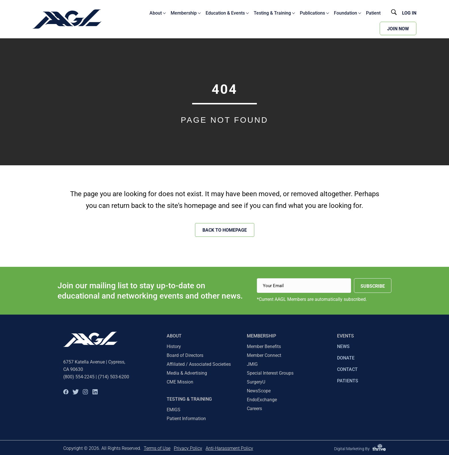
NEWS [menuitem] (343, 346)
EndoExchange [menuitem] (262, 399)
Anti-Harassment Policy (229, 448)
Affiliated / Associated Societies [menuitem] (199, 364)
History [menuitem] (174, 346)
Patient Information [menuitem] (186, 418)
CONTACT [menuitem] (347, 369)
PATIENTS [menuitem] (347, 381)
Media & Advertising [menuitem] (187, 373)
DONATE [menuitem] (346, 358)
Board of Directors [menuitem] (185, 355)
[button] (65, 391)
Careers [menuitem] (254, 408)
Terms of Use (157, 448)
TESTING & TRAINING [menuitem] (189, 399)
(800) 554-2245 (78, 377)
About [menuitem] (174, 336)
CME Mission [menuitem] (180, 382)
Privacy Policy (188, 448)
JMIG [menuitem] (252, 364)
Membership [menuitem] (261, 336)
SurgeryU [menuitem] (256, 382)
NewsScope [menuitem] (259, 391)
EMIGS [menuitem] (173, 409)
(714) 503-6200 (113, 377)
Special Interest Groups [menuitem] (270, 373)
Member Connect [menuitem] (264, 355)
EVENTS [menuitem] (345, 336)
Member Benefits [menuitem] (264, 346)
